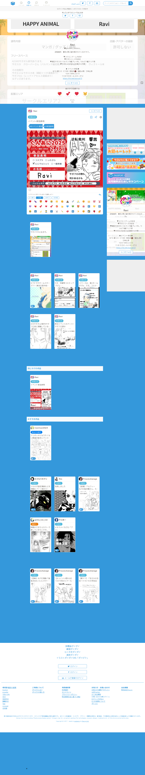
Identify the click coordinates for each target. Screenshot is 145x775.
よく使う (31, 198)
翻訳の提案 (12, 687)
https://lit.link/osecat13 (72, 78)
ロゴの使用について (98, 701)
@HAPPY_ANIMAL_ (73, 48)
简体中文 (6, 699)
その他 (55, 198)
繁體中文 (6, 701)
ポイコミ (95, 704)
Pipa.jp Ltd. (85, 721)
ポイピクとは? (37, 690)
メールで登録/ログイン (72, 677)
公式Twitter (96, 692)
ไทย (4, 704)
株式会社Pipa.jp (126, 690)
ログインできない (98, 699)
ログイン (72, 666)
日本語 (5, 708)
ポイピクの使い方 (38, 692)
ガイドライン (66, 692)
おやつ (47, 198)
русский (5, 706)
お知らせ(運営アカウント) (101, 690)
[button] (26, 768)
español (5, 692)
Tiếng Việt (6, 694)
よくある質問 (96, 694)
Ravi (72, 44)
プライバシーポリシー (69, 694)
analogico (77, 721)
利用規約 (65, 690)
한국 (4, 697)
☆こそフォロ (72, 83)
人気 (39, 198)
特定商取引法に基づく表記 (71, 697)
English (5, 690)
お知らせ (32, 117)
